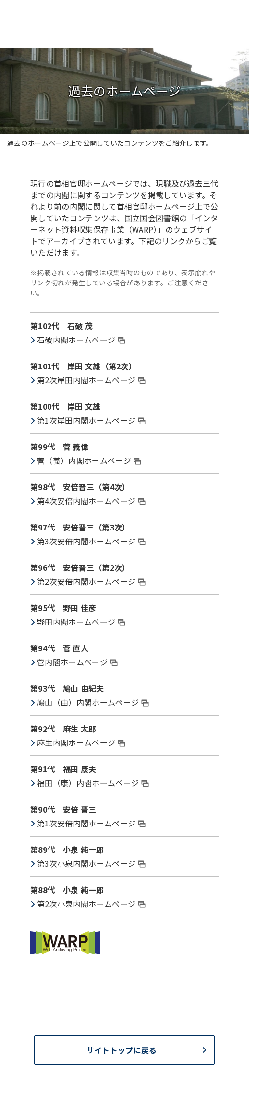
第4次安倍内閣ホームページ (91, 501)
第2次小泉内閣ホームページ (91, 903)
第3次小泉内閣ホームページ (91, 863)
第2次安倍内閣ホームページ (91, 581)
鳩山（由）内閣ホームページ (93, 702)
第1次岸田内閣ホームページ (91, 420)
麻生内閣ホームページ (81, 742)
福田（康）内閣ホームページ (93, 783)
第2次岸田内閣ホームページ (91, 380)
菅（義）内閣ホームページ (89, 460)
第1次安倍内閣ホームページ (91, 823)
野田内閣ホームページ (81, 621)
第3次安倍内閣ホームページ (91, 541)
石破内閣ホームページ (81, 339)
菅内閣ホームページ (77, 662)
